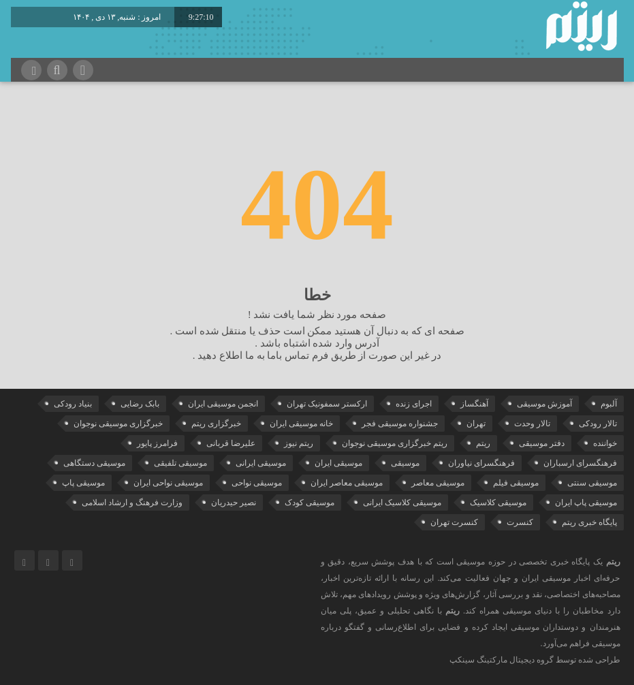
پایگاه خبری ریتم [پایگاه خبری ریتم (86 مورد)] (589, 522)
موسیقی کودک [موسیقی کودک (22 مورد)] (309, 502)
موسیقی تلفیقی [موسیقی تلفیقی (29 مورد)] (180, 463)
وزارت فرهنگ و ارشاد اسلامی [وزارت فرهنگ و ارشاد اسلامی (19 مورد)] (132, 502)
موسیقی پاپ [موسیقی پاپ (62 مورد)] (83, 483)
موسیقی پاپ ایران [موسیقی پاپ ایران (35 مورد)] (586, 502)
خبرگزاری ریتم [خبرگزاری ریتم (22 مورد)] (216, 423)
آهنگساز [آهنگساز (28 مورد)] (474, 404)
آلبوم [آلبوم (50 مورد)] (609, 404)
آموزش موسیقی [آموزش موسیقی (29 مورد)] (544, 404)
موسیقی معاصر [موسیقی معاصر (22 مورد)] (437, 483)
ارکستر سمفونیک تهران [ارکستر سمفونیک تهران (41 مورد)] (327, 404)
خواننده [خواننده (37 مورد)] (605, 443)
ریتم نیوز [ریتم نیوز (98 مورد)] (298, 443)
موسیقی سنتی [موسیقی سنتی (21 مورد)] (592, 483)
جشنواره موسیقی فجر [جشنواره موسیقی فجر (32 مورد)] (400, 423)
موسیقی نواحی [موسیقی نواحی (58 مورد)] (257, 483)
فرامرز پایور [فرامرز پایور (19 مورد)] (157, 443)
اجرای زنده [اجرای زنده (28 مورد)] (414, 404)
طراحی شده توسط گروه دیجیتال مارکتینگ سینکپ (534, 660)
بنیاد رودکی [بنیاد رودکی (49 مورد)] (73, 404)
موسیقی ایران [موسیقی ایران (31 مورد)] (338, 463)
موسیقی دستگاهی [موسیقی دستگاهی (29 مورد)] (94, 463)
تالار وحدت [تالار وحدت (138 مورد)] (532, 423)
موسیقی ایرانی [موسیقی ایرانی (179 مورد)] (261, 463)
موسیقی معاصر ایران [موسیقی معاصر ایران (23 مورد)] (347, 483)
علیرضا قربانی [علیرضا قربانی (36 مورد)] (230, 443)
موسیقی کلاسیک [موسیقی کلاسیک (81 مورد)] (498, 502)
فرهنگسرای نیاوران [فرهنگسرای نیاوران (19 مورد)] (481, 463)
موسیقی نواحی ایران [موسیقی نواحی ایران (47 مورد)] (168, 483)
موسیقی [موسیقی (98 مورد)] (405, 463)
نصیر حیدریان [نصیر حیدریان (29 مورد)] (233, 502)
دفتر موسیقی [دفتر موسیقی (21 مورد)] (542, 443)
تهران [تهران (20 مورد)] (476, 423)
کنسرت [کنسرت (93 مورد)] (520, 522)
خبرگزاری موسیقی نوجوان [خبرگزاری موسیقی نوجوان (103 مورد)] (118, 423)
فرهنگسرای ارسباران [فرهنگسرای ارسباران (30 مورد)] (580, 463)
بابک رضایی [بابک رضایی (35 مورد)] (140, 404)
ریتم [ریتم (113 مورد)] (483, 443)
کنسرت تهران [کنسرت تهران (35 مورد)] (454, 522)
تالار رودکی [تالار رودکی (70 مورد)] (598, 423)
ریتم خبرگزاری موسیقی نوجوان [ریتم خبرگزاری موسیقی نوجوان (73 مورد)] (394, 443)
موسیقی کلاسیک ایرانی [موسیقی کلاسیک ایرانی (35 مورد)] (402, 502)
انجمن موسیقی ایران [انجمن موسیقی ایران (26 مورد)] (223, 404)
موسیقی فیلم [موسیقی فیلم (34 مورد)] (516, 483)
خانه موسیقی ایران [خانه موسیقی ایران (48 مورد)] (301, 423)
